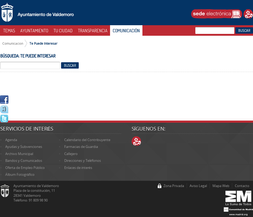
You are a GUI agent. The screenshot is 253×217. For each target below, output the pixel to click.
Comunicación (12, 43)
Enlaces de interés (78, 167)
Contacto (242, 185)
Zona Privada (173, 185)
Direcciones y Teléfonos (82, 160)
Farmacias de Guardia (81, 146)
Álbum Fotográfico (19, 174)
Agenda (11, 139)
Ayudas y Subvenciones (23, 146)
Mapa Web (220, 185)
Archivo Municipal (19, 153)
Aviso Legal (198, 185)
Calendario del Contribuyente (87, 139)
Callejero (71, 153)
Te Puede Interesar (43, 43)
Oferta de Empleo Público (25, 167)
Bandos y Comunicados (23, 160)
